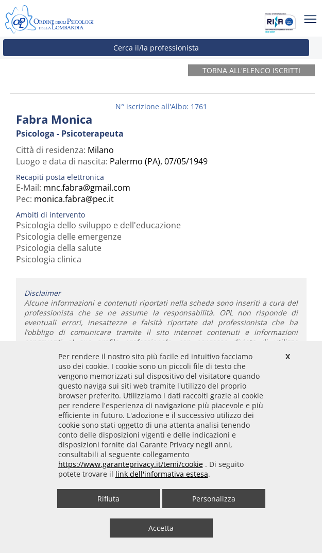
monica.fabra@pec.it (74, 199)
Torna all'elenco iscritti (251, 70)
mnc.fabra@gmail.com (86, 187)
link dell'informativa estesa (161, 474)
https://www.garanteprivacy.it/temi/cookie (130, 464)
